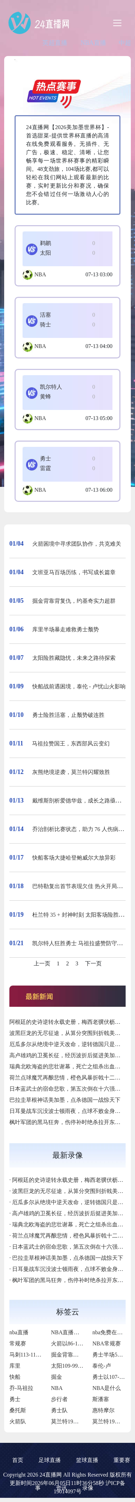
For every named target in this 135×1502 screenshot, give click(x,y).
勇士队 (59, 1410)
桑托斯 (17, 1410)
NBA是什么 (106, 1388)
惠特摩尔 (103, 1410)
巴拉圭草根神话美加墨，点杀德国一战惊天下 (64, 1100)
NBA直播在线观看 (73, 1332)
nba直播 (18, 1332)
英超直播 (54, 42)
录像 (87, 1488)
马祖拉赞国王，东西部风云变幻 (71, 743)
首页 (17, 1460)
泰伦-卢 (101, 1366)
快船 (14, 1377)
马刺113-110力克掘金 (35, 1355)
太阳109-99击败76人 (75, 1366)
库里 (14, 1366)
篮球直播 (87, 1460)
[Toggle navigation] (117, 23)
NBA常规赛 (106, 1343)
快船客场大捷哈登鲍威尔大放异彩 (74, 858)
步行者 (59, 1399)
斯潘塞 (100, 1399)
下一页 (93, 963)
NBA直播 (93, 42)
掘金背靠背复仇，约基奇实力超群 (74, 601)
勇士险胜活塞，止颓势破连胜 (68, 715)
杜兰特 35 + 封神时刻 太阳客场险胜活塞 (81, 915)
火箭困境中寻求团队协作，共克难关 (76, 544)
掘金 (56, 1377)
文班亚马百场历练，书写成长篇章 (74, 572)
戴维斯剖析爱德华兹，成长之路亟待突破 (82, 801)
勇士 (14, 1399)
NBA (40, 274)
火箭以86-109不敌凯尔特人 (84, 1343)
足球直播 (50, 1460)
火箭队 (17, 1421)
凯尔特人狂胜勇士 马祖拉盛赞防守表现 (80, 943)
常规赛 (17, 1343)
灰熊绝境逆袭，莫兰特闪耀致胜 (71, 772)
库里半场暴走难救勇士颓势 (65, 629)
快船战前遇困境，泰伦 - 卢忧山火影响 (79, 686)
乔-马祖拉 (21, 1388)
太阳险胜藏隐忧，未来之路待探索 (74, 658)
